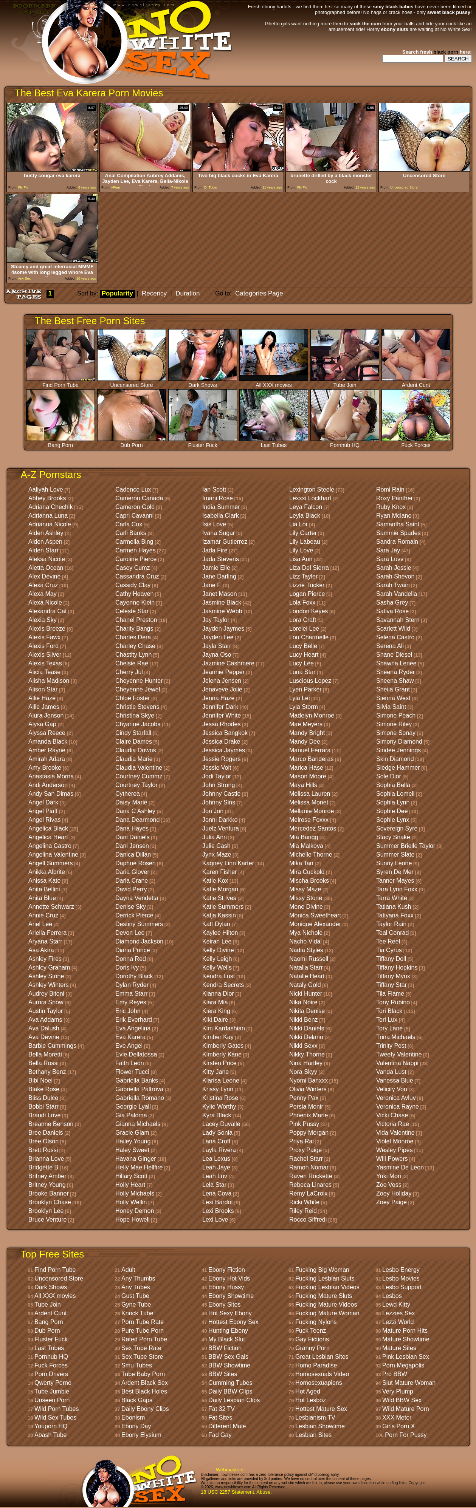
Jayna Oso (216, 654)
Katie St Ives (219, 898)
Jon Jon (212, 811)
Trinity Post (391, 1045)
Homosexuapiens (318, 1383)
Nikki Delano (306, 1037)
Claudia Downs (135, 750)
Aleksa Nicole (46, 559)
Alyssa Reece (46, 733)
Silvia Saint (391, 707)
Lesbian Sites (313, 1435)
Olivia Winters (308, 1089)
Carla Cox (128, 524)
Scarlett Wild (393, 628)
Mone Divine (306, 906)
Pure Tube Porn (142, 1330)
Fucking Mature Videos (326, 1304)
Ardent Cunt (415, 382)
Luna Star (302, 672)
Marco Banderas (311, 759)
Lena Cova (216, 1193)
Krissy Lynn (217, 1089)
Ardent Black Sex (144, 1383)
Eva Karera (130, 1037)
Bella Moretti (45, 1054)
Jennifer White (221, 715)
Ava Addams (45, 1019)
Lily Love (301, 550)
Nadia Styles (306, 950)
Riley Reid (303, 1211)
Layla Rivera (219, 1150)
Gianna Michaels (137, 1124)
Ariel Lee (40, 924)
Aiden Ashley (46, 533)
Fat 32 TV (221, 1409)
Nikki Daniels (306, 1028)
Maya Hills (303, 785)
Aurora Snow (46, 1002)
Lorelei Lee (304, 628)
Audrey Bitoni (46, 993)
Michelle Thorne (310, 854)
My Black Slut (226, 1339)
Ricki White (304, 1202)
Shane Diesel (394, 654)
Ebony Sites (224, 1304)
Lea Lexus (216, 1158)
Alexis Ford (43, 646)
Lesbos (392, 1296)
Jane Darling (219, 576)
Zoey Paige (391, 1202)
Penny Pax (303, 1098)
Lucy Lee (301, 663)
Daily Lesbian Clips (234, 1400)
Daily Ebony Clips (145, 1409)
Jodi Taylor (216, 776)
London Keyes (308, 611)
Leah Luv (214, 1176)
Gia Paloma (131, 1115)
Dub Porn (131, 442)
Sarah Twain (393, 585)
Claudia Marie (134, 759)
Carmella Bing (134, 541)
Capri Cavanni (134, 515)
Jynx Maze (216, 854)
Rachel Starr (306, 1158)
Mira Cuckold (306, 872)
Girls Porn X (398, 1426)
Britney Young (47, 1185)
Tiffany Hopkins (396, 967)
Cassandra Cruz (137, 576)
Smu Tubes (136, 1365)
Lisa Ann (300, 559)
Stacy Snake (393, 837)
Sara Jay (388, 550)
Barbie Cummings (52, 1045)
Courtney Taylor (136, 785)
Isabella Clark (220, 515)
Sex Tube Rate (141, 1348)
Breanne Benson (50, 1124)
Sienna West (393, 698)
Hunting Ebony (228, 1330)
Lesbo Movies (401, 1278)
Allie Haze (42, 698)
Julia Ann (214, 837)
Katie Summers (222, 906)
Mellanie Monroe (311, 811)
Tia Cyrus (389, 950)
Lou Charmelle (309, 637)
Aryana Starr (45, 941)
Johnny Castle (221, 793)
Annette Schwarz (51, 906)
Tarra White (391, 898)
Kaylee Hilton (220, 933)
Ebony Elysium (141, 1435)
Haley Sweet (132, 1150)
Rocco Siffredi (308, 1219)
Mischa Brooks (309, 880)
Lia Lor (298, 524)
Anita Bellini (44, 889)
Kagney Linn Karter (228, 863)
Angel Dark (43, 802)
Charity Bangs (134, 628)
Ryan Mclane (393, 515)
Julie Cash (216, 846)
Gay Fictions (312, 1339)
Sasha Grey (392, 602)
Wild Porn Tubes (56, 1409)
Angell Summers (50, 863)
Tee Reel (388, 941)
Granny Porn (312, 1348)
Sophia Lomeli (395, 793)
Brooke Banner (48, 1193)
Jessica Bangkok (225, 733)
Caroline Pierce (136, 559)
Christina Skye (134, 715)
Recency (154, 293)
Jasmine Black (221, 602)
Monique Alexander (315, 924)
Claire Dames (133, 741)
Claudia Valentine (138, 767)
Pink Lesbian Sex (405, 1356)
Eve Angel (129, 1045)
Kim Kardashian (223, 1028)
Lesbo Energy (401, 1270)
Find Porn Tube (60, 382)
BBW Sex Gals (228, 1356)
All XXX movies (273, 382)
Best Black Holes (144, 1391)
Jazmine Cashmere (228, 663)
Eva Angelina (132, 1028)
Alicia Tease (44, 672)
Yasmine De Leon (400, 1167)
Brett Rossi (43, 1150)
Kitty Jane (215, 1072)
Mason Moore (307, 776)
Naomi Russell (308, 959)
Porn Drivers (51, 1374)
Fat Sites (220, 1417)
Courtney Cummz (138, 776)
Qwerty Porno (52, 1383)
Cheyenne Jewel (137, 689)
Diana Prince (132, 950)
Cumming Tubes (230, 1383)
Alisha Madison (49, 680)
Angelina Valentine (53, 854)
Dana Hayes (132, 828)
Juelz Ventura (220, 828)
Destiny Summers (139, 924)
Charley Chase (135, 646)
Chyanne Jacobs (137, 724)
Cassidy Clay (132, 585)
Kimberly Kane (222, 1054)
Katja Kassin (219, 915)
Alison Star (42, 689)
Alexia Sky (42, 620)
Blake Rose (43, 1089)
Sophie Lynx (392, 820)
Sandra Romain (397, 541)
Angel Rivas (44, 820)
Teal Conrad (392, 933)
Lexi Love (215, 1219)
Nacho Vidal (305, 941)
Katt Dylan (216, 924)
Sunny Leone (394, 863)
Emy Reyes (130, 1002)
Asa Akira (41, 950)
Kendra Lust (218, 976)
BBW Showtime (229, 1365)
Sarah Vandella (396, 594)
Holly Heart (130, 1185)
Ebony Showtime (231, 1296)
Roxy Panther (394, 498)
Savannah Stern (398, 620)
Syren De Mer (395, 872)
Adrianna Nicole (49, 524)
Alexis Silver (44, 654)
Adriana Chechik (50, 507)
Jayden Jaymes (223, 628)
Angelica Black (48, 828)
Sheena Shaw (395, 680)
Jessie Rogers (221, 759)
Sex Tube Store (142, 1356)
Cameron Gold (135, 507)
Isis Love (214, 524)
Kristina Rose (220, 1098)
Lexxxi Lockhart (310, 498)
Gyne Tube (136, 1304)
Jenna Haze (218, 698)
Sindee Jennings (398, 750)
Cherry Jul (129, 672)
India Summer (221, 507)
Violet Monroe (394, 1141)
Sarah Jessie (393, 568)
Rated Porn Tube (144, 1339)
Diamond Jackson (139, 941)
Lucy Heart (303, 654)
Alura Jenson (46, 715)
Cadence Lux (133, 489)
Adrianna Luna (48, 515)
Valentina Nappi (397, 1063)
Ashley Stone (46, 976)
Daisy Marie (131, 802)
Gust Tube (135, 1296)
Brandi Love (44, 1115)
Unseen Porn (52, 1400)
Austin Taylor (45, 1011)
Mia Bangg (303, 837)
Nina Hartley (306, 1063)
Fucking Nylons (315, 1322)
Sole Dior (388, 776)
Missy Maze (305, 889)
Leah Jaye (216, 1167)
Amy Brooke (44, 767)
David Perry (131, 889)
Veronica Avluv (396, 1098)
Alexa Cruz (43, 585)
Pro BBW (394, 1374)
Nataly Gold (305, 985)
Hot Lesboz (310, 1400)
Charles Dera (133, 637)
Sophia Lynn (392, 802)
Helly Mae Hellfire (139, 1167)
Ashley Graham (49, 967)
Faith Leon (129, 1063)
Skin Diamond (395, 759)
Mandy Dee (304, 741)
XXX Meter (396, 1417)
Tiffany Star (391, 985)
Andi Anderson (48, 785)
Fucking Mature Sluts (323, 1296)
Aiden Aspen (45, 541)
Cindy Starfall (133, 733)
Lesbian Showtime (320, 1426)
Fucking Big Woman (322, 1270)
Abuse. (263, 1492)
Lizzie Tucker (306, 585)
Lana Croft (216, 1141)
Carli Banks (130, 533)
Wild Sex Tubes (55, 1417)
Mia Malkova (306, 846)
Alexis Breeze (46, 628)
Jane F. (212, 585)
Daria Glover (132, 872)
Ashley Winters (48, 985)
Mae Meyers (306, 724)
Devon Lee (129, 933)
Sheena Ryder (395, 672)
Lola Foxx (302, 602)
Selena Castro (395, 637)
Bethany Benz (47, 1072)
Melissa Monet (308, 802)
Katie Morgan (220, 889)
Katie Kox (215, 880)
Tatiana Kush (393, 906)
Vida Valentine (395, 1132)
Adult (128, 1270)
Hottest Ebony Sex (233, 1322)
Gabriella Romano (139, 1098)
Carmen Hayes (135, 550)
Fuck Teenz (310, 1330)
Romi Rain (390, 489)
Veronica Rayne (397, 1106)
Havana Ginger (135, 1158)
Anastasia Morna (51, 776)
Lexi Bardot (217, 1202)
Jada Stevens (220, 559)
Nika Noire (303, 1002)
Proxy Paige (305, 1150)
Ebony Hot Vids (229, 1278)
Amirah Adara (46, 759)
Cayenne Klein (135, 602)
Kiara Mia (215, 1002)
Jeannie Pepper (223, 672)
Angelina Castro (49, 846)
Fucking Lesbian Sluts (325, 1278)
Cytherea (127, 793)
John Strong (218, 785)
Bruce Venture (47, 1219)
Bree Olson (43, 1141)
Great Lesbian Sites (322, 1356)
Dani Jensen (132, 846)
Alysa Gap (42, 724)
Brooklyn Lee (46, 1211)
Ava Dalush (43, 1028)
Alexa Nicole (45, 602)
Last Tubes (273, 442)
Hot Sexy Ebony (230, 1313)
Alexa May (42, 594)
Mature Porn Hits (405, 1330)
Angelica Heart (48, 837)
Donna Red (130, 959)
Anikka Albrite (46, 872)
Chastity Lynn (133, 654)
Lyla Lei (299, 698)
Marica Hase (306, 767)
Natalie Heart (306, 976)
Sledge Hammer (398, 767)
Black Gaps (136, 1400)
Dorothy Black (134, 976)
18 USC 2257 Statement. (228, 1492)
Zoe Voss (389, 1185)
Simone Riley (394, 724)
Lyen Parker (305, 689)
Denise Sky (130, 906)
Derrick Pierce (134, 915)
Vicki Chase (392, 1115)
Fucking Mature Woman (327, 1313)
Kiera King (216, 1011)
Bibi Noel (40, 1080)
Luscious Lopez (310, 680)
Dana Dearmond (137, 820)
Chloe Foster (132, 698)
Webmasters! (230, 1469)
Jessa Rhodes (221, 724)
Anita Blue (42, 898)
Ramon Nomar (309, 1167)
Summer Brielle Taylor (405, 846)
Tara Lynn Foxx (396, 889)
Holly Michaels (134, 1193)
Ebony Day (136, 1426)
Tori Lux (386, 1019)
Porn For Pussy (405, 1435)
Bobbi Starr (43, 1106)
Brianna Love (46, 1158)
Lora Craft (302, 620)
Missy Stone (305, 898)
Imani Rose (217, 498)
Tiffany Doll (391, 959)
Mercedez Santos (312, 828)
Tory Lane (389, 1028)
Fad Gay (219, 1435)
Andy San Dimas (50, 793)
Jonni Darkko (219, 820)
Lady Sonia (217, 1132)
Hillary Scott (131, 1176)
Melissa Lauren (309, 793)
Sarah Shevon (395, 576)
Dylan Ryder (132, 985)
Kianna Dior (218, 993)
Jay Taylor (215, 620)
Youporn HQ (50, 1426)
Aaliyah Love (45, 489)
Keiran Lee (216, 941)
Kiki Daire (215, 1019)
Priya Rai (301, 1141)
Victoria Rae (392, 1124)
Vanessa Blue (394, 1080)
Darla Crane (131, 880)
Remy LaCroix (308, 1193)
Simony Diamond (399, 741)
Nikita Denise (307, 1011)
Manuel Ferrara (309, 750)
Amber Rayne (46, 750)
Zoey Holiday (393, 1193)
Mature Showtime (405, 1339)
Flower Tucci (132, 1072)
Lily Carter (303, 533)
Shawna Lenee (396, 663)
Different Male (227, 1426)
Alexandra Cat (47, 611)
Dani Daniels (132, 837)
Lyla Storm (303, 707)
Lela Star (214, 1185)
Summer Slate (395, 854)
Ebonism (133, 1417)
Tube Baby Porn (143, 1374)
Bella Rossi (43, 1063)
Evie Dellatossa (136, 1054)
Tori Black (389, 1011)
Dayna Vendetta (136, 898)
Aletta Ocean (46, 568)
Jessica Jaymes (223, 750)
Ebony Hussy (226, 1287)
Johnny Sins (218, 802)
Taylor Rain (391, 924)
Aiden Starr (43, 550)
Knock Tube (137, 1313)
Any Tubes (135, 1287)
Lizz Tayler (303, 576)
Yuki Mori (388, 1176)
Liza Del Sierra (309, 568)
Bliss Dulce (43, 1098)
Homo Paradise (316, 1365)
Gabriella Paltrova (139, 1089)
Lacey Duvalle (221, 1124)
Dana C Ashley (135, 811)
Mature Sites (399, 1348)
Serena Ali (390, 646)
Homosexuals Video (322, 1374)
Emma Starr (131, 993)
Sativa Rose (392, 611)
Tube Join (344, 382)
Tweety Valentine (399, 1054)
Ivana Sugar (218, 533)
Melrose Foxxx (309, 820)
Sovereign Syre (396, 828)
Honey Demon (134, 1211)
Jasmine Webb (222, 611)
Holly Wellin (131, 1202)
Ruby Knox (391, 507)
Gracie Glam (132, 1132)
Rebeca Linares (310, 1185)
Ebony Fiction (226, 1270)
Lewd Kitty (396, 1304)
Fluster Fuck (202, 442)
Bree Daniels (45, 1132)
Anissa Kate (44, 880)
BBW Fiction (225, 1348)
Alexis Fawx (44, 637)
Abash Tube (50, 1435)
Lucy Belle (303, 646)
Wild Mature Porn (405, 1409)
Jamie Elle (216, 568)
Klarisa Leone (220, 1080)
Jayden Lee (218, 637)
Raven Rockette (310, 1176)
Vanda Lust (391, 1072)
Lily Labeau (304, 541)
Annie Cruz (43, 915)
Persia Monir (306, 1106)
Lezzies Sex (398, 1313)
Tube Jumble (51, 1391)
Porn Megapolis (403, 1365)
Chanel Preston (136, 620)
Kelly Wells (217, 967)
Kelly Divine (218, 950)
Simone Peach (396, 715)
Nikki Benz (303, 1019)
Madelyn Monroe (311, 715)
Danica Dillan (133, 854)
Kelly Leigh (217, 959)
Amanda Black (47, 741)
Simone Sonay (396, 733)
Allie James (43, 707)
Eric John (128, 1011)
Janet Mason (219, 594)
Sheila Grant (393, 689)
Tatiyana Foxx (395, 915)
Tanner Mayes (395, 880)
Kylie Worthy (219, 1106)
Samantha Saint (397, 524)
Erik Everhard (133, 1019)
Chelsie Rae (131, 663)
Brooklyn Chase (49, 1202)
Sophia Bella (393, 785)
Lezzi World (398, 1322)
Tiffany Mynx (393, 976)
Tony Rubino (393, 1002)
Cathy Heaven (134, 594)
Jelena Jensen (221, 680)
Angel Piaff (42, 811)
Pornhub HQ (344, 442)
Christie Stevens (137, 707)
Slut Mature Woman (409, 1383)
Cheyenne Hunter (139, 680)
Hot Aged (307, 1391)
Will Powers (392, 1158)
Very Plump (397, 1391)
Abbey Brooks (47, 498)
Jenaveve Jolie (222, 689)
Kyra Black (216, 1115)
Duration (187, 293)
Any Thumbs (138, 1278)
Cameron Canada (139, 498)
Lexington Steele (311, 489)
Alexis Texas (45, 663)
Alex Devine (44, 576)
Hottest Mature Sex (321, 1409)
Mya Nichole (306, 933)
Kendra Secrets (223, 985)
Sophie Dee (392, 811)
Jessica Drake (221, 741)
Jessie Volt (216, 767)
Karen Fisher (219, 872)
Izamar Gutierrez (224, 541)
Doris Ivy (127, 967)
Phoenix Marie (308, 1115)
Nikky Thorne (307, 1054)
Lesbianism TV (315, 1417)
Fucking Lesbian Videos (327, 1287)
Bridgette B (43, 1167)
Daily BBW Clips (230, 1391)
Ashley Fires (45, 959)
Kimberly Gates (222, 1045)
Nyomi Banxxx (308, 1080)
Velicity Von (391, 1089)
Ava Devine (43, 1037)
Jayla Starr (216, 646)
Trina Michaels (395, 1037)
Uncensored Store (131, 382)
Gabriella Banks (136, 1080)
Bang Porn (60, 442)
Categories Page (259, 293)
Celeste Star (132, 611)
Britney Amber (47, 1176)
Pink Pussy (304, 1124)
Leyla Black (304, 515)
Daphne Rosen (135, 863)
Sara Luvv (389, 559)
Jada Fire (215, 550)
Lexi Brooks (218, 1211)
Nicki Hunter (305, 993)
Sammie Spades (398, 533)
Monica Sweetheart (315, 915)
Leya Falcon (305, 507)
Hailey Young (132, 1141)
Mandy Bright (307, 733)
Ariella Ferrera (47, 933)
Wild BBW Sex (402, 1400)
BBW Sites (222, 1374)
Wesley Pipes (394, 1150)
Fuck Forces (415, 442)
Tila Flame (390, 993)
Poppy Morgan (309, 1132)
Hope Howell (132, 1219)
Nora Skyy (303, 1072)
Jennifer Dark (220, 707)
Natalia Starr (306, 967)
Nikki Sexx (303, 1045)
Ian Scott (214, 489)
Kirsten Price (219, 1063)
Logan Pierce (307, 594)
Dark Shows (202, 382)
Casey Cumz (132, 568)
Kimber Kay (218, 1037)
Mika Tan (301, 863)
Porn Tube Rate (142, 1322)
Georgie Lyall (133, 1106)
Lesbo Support (402, 1287)
